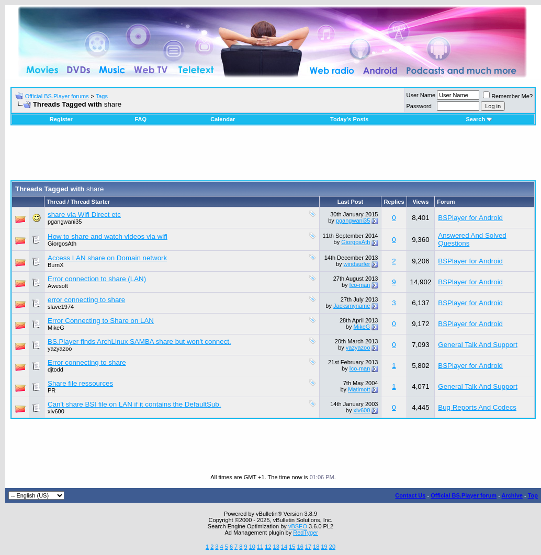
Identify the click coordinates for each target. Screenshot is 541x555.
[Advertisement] (273, 156)
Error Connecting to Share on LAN (101, 321)
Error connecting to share (87, 362)
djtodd (55, 369)
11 (260, 547)
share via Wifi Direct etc (84, 214)
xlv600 (56, 411)
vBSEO (297, 526)
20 (332, 547)
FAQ (140, 119)
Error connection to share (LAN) (97, 279)
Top (533, 495)
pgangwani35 (65, 221)
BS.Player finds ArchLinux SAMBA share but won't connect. (139, 341)
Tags (102, 96)
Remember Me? (508, 96)
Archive (512, 495)
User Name (421, 95)
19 (324, 547)
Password (419, 106)
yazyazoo (60, 348)
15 (292, 547)
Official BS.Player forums (57, 96)
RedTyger (305, 532)
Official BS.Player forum (464, 495)
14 (284, 547)
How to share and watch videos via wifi (107, 236)
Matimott (359, 389)
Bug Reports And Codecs (477, 407)
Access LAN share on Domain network (107, 258)
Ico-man (360, 285)
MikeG (56, 328)
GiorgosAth (62, 243)
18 (316, 547)
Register (61, 119)
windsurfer (357, 264)
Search (479, 119)
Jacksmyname (351, 306)
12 (268, 547)
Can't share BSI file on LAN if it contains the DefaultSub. (134, 404)
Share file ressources (80, 383)
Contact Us (410, 495)
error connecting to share (86, 300)
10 (252, 547)
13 (276, 547)
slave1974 (61, 307)
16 (300, 547)
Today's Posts (349, 119)
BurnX (56, 265)
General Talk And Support (477, 345)
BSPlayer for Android (470, 218)
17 (308, 547)
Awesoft (58, 286)
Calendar (222, 119)
